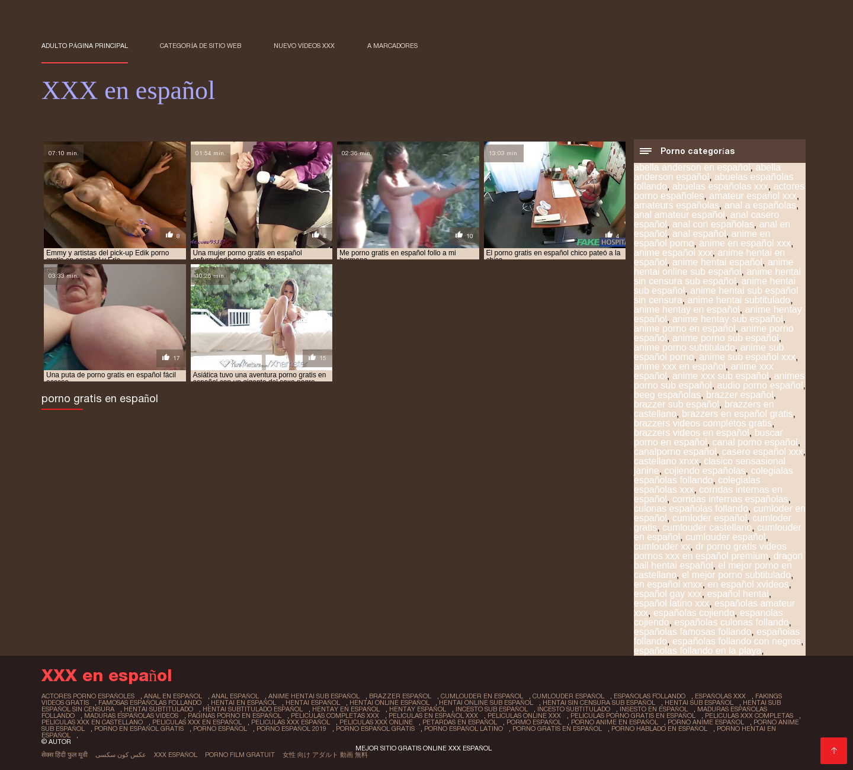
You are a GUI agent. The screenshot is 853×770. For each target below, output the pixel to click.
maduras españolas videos (131, 715)
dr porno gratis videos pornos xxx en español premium (710, 551)
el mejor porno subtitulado (736, 575)
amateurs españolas (676, 205)
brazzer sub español (676, 404)
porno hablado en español (659, 728)
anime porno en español (685, 328)
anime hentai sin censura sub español (717, 276)
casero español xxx (762, 452)
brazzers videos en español (691, 433)
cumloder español (709, 518)
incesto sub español (492, 709)
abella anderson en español (692, 167)
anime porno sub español (725, 338)
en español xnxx (668, 584)
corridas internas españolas (730, 499)
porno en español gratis (139, 728)
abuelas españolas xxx (720, 186)
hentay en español (346, 709)
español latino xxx (671, 603)
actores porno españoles (87, 696)
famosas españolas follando (149, 702)
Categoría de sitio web (200, 45)
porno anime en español (614, 722)
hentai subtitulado (158, 709)
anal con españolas (713, 224)
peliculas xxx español (290, 722)
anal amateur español (679, 215)
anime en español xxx (745, 243)
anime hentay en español (687, 309)
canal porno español (755, 442)
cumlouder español (725, 537)
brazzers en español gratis (737, 414)
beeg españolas (667, 395)
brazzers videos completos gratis (703, 423)
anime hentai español (717, 262)
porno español (220, 728)
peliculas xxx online (376, 722)
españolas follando (649, 696)
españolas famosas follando (692, 632)
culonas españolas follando (691, 508)
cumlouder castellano (707, 527)
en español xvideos (748, 584)
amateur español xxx (753, 196)
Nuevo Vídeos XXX (304, 45)
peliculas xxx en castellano (92, 722)
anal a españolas (760, 205)
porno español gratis (375, 728)
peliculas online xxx (524, 715)
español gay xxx (668, 594)
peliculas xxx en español (197, 722)
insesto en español (654, 709)
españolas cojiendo (694, 613)
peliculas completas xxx (335, 715)
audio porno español (760, 385)
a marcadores (392, 45)
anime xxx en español (680, 366)
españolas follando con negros (736, 641)
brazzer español (740, 395)
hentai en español (243, 702)
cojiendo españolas (705, 471)
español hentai (738, 594)
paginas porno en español (234, 715)
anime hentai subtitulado (739, 300)
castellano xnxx (666, 461)
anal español (699, 234)
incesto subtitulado (573, 709)
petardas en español (459, 722)
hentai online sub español (486, 702)
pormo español (534, 722)
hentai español (313, 702)
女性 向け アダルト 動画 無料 (325, 754)
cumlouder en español (482, 696)
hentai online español (389, 702)
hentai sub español (699, 702)
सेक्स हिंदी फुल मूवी (64, 754)
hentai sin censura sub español (599, 702)
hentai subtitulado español (253, 709)
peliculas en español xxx (433, 715)
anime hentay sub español (727, 319)
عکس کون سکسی (120, 754)
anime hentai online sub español (714, 267)
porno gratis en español (557, 728)
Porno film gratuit (240, 754)
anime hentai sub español (314, 696)
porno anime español (706, 722)
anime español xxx (673, 253)
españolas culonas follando (732, 622)
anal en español (173, 696)
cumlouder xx (662, 546)
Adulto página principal (84, 45)
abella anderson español (707, 172)
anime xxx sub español (720, 376)
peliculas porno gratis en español (632, 715)
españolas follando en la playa (697, 651)
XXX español (175, 754)
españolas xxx (720, 696)
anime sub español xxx (747, 357)
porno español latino (463, 728)
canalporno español (675, 452)
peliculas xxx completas (749, 715)
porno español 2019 (291, 728)
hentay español (417, 709)
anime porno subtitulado (684, 347)
